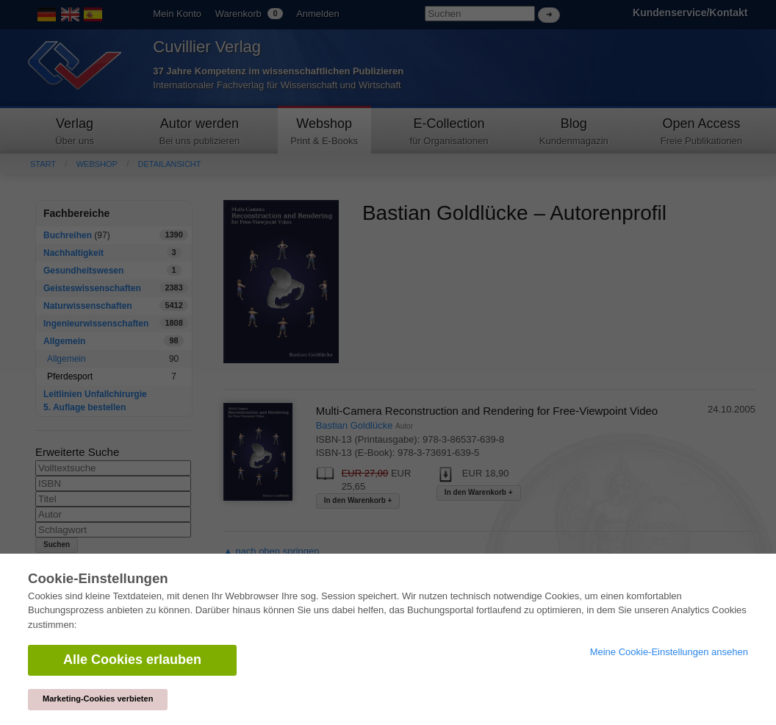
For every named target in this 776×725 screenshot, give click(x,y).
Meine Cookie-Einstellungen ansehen (669, 651)
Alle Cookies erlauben (132, 659)
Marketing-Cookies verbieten (98, 698)
